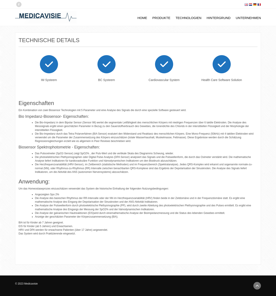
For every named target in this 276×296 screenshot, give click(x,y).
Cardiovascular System (164, 80)
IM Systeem (49, 80)
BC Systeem (106, 80)
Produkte (161, 18)
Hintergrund (219, 18)
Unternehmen (248, 18)
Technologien (188, 18)
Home (142, 18)
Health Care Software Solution (221, 80)
